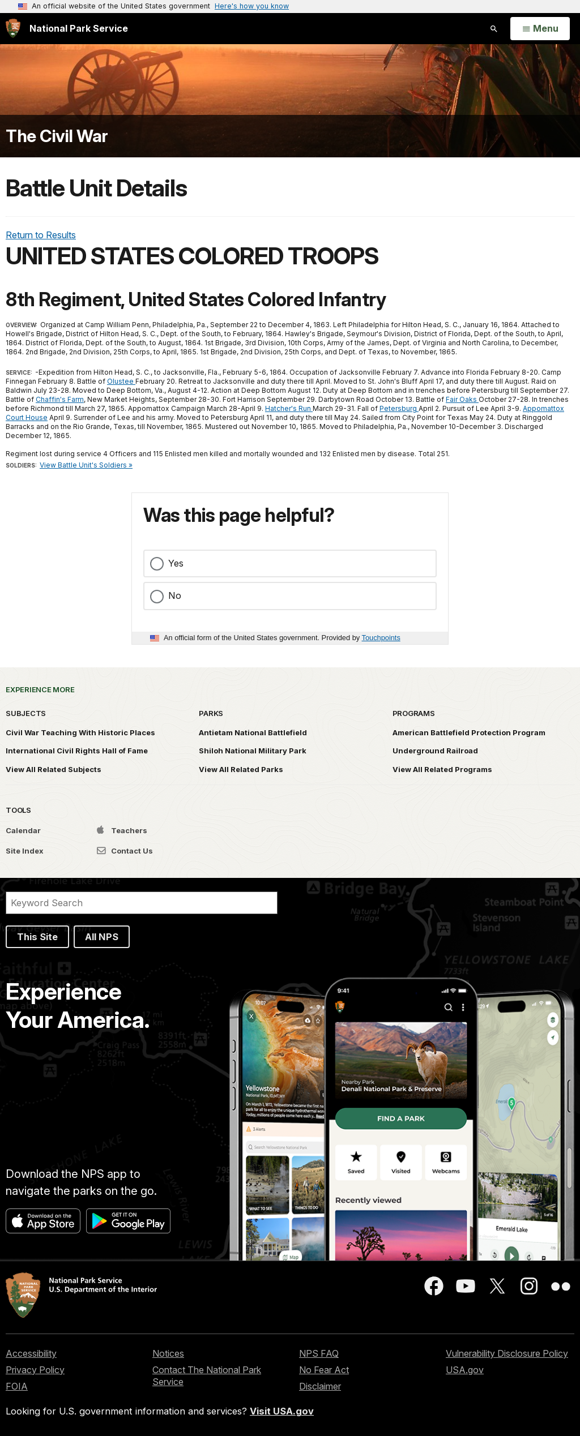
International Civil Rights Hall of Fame (77, 750)
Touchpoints (381, 637)
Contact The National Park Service (206, 1375)
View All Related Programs (442, 769)
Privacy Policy (35, 1369)
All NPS (101, 936)
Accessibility (31, 1353)
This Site (37, 936)
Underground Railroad (435, 750)
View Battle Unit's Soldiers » (86, 465)
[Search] (142, 902)
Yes (176, 563)
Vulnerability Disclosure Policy (507, 1353)
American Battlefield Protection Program (469, 732)
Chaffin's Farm (60, 399)
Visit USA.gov (282, 1411)
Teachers (122, 830)
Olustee (121, 381)
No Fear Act (324, 1369)
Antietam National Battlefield (253, 732)
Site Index (25, 850)
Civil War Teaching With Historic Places (80, 732)
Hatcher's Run (289, 408)
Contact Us (125, 850)
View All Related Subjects (53, 769)
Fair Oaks (462, 399)
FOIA (17, 1386)
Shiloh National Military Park (252, 750)
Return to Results (41, 235)
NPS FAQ (319, 1353)
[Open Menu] (540, 29)
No (174, 595)
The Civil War (57, 136)
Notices (168, 1353)
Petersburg (399, 408)
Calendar (23, 830)
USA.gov (465, 1369)
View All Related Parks (241, 769)
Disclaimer (320, 1386)
